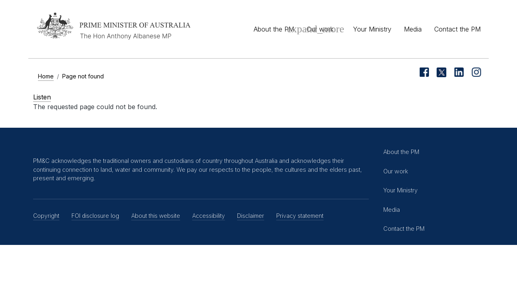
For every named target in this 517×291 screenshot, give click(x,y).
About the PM (274, 29)
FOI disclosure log (95, 215)
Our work (320, 29)
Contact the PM (457, 29)
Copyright (46, 215)
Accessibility (208, 215)
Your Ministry (372, 29)
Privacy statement (300, 215)
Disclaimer (250, 215)
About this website (155, 215)
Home (46, 76)
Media (413, 29)
